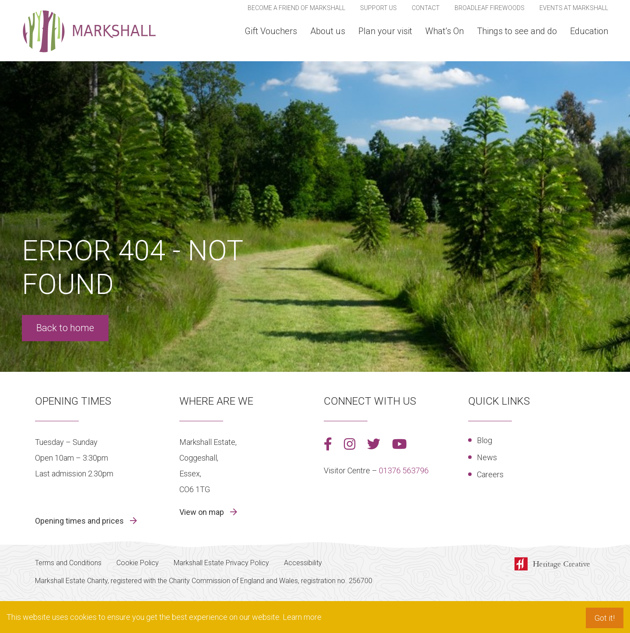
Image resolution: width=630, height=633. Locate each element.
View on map (202, 512)
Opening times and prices (80, 520)
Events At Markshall (573, 7)
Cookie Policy (137, 563)
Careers (490, 474)
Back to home (65, 327)
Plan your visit (385, 31)
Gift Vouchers (271, 31)
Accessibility (303, 563)
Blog (484, 440)
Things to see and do (517, 31)
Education (589, 31)
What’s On (444, 31)
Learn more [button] (302, 617)
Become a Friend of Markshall (296, 7)
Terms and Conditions (68, 563)
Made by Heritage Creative (554, 564)
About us (327, 31)
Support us (378, 7)
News (487, 457)
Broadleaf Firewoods (490, 7)
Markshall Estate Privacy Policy (221, 563)
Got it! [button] (605, 618)
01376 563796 (404, 470)
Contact (426, 7)
